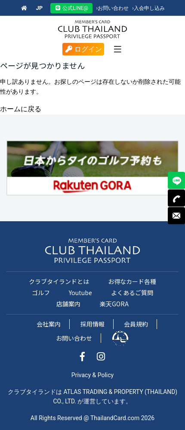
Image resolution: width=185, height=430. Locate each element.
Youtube (80, 292)
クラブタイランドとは (59, 281)
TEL (176, 198)
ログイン (83, 49)
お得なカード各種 (132, 281)
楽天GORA (114, 303)
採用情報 (92, 324)
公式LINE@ (71, 8)
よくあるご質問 (132, 292)
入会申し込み (148, 8)
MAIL (176, 215)
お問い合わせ (112, 8)
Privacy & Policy (92, 375)
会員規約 (136, 324)
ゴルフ (41, 292)
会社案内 (49, 324)
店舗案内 (68, 303)
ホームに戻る (20, 109)
